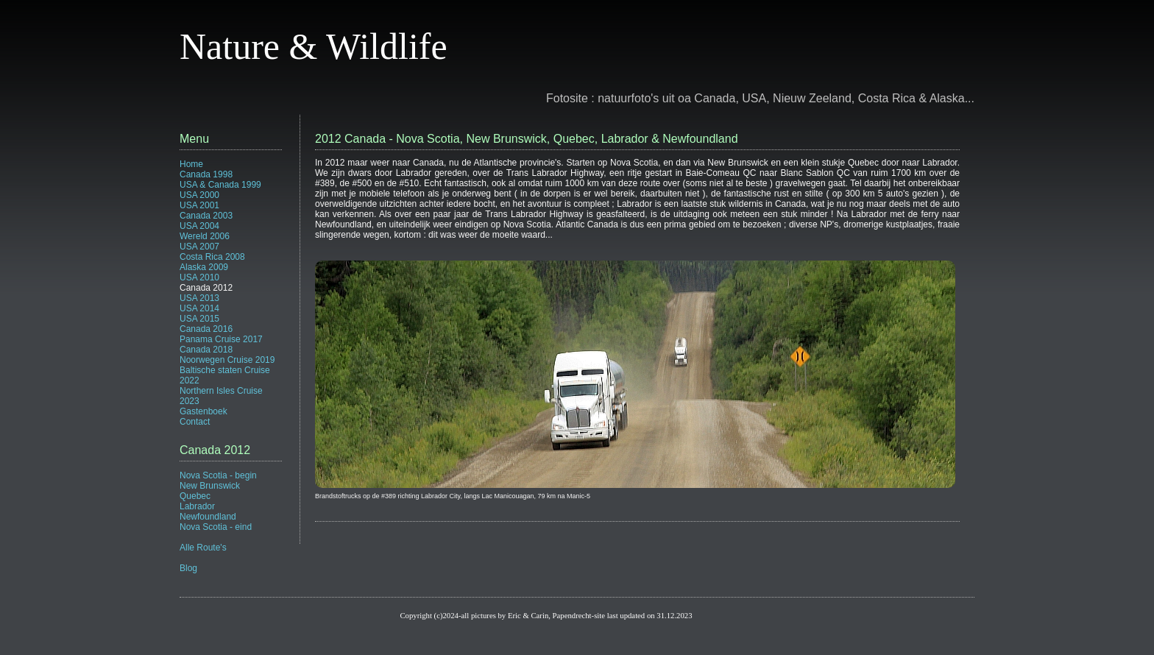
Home (191, 164)
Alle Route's (203, 547)
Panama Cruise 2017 (221, 339)
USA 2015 (199, 319)
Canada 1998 (206, 174)
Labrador (197, 506)
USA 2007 (199, 246)
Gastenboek (203, 411)
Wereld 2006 (205, 236)
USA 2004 (199, 226)
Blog (188, 568)
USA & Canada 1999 (220, 185)
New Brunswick (210, 486)
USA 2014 (199, 308)
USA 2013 (199, 298)
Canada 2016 (206, 329)
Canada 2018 (206, 349)
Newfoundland (208, 516)
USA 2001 (199, 205)
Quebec (195, 496)
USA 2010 (199, 277)
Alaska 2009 (204, 267)
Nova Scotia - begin (218, 475)
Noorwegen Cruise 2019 (227, 360)
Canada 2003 (206, 215)
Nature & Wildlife (313, 46)
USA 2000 (199, 195)
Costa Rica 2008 (212, 257)
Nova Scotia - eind (216, 527)
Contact (195, 422)
